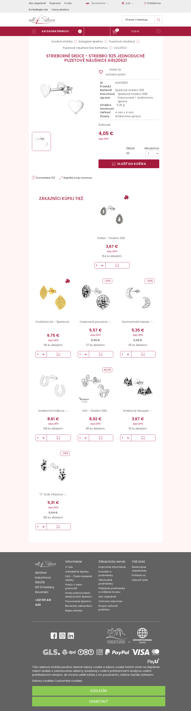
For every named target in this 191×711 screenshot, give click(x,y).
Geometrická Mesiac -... (138, 322)
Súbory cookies (43, 681)
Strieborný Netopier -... (138, 411)
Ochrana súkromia (110, 601)
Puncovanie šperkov (78, 601)
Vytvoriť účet (140, 580)
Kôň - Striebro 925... (95, 411)
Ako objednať (37, 3)
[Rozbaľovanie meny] (128, 3)
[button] (136, 32)
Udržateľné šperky (77, 571)
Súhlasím (98, 690)
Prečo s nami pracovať (73, 586)
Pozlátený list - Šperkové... (53, 322)
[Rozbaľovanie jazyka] (97, 3)
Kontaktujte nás (38, 9)
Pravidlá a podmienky (105, 573)
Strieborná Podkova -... (53, 411)
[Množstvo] (152, 153)
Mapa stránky (73, 610)
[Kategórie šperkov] (58, 31)
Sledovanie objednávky (139, 568)
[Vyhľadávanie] (142, 19)
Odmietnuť (98, 701)
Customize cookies (68, 681)
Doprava (55, 3)
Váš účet (138, 561)
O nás (68, 3)
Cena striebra (60, 9)
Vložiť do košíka (129, 164)
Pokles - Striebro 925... (112, 238)
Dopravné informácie (112, 567)
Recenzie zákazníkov (78, 606)
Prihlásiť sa (139, 575)
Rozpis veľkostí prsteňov (108, 607)
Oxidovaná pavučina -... (95, 322)
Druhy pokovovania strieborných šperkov (78, 594)
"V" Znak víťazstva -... (53, 494)
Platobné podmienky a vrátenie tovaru (111, 590)
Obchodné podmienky (105, 581)
